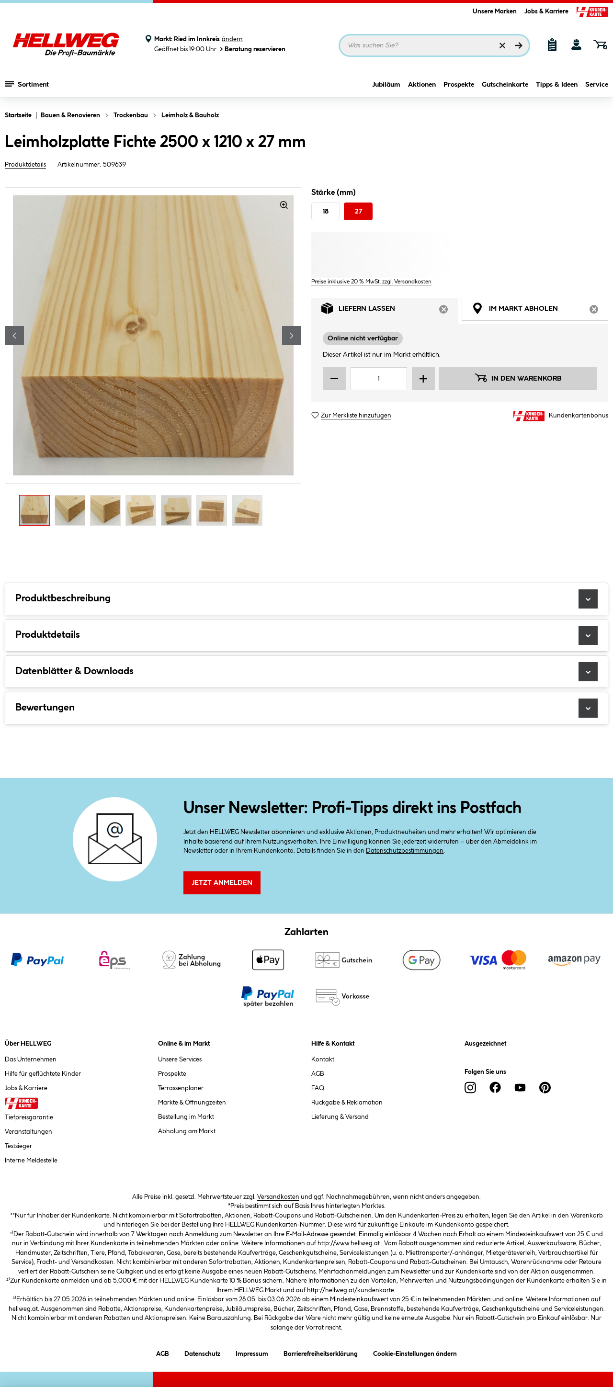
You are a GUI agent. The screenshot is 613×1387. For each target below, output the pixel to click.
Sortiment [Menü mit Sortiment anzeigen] (27, 83)
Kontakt (322, 1059)
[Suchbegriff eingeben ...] (434, 45)
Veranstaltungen (28, 1132)
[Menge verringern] (334, 378)
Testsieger (18, 1146)
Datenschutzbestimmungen (404, 851)
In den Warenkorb (517, 377)
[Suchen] (518, 45)
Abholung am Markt (187, 1131)
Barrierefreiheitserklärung (321, 1352)
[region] (153, 359)
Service (596, 84)
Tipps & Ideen (557, 84)
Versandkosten (278, 1197)
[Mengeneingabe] (379, 378)
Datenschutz (202, 1352)
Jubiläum (386, 84)
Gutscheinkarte (505, 84)
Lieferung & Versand (340, 1117)
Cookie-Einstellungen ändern (415, 1352)
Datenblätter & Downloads (306, 671)
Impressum (252, 1352)
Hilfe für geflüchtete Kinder (43, 1074)
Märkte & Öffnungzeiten (192, 1102)
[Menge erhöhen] (423, 378)
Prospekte (458, 84)
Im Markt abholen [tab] (540, 311)
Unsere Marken (495, 11)
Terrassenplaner (181, 1088)
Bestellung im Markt (186, 1117)
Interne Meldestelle (31, 1160)
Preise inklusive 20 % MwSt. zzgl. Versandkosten (371, 281)
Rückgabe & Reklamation (347, 1102)
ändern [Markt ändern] (232, 39)
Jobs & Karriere (546, 11)
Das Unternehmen (31, 1059)
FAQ (317, 1088)
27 (358, 211)
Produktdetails (25, 165)
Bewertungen (306, 708)
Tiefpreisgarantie (29, 1117)
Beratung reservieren (251, 49)
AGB (317, 1074)
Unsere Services (180, 1059)
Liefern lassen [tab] (389, 311)
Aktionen (422, 84)
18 (326, 211)
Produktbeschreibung (306, 599)
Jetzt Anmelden (222, 883)
